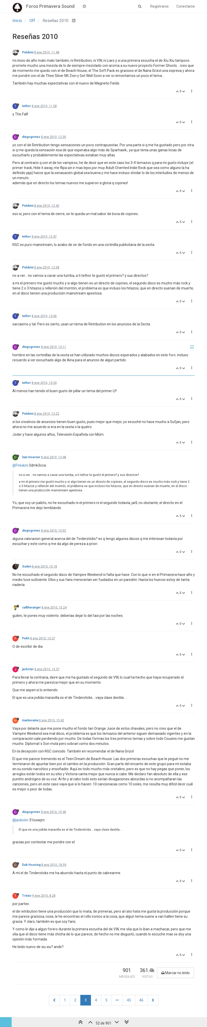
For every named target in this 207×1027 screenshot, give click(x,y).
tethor (26, 106)
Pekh (25, 638)
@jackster (20, 820)
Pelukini (27, 52)
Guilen (26, 566)
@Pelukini (20, 465)
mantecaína (30, 720)
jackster (28, 669)
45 (129, 1000)
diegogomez (31, 137)
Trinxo (26, 895)
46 (141, 1000)
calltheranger (31, 607)
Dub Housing (31, 865)
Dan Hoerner (31, 457)
